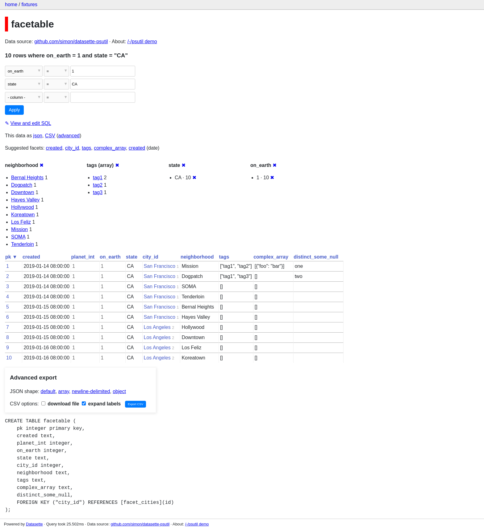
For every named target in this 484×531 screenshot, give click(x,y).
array (63, 391)
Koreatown (23, 214)
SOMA (18, 236)
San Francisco (159, 266)
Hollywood (22, 207)
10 (9, 357)
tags (86, 148)
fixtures (29, 4)
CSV (50, 135)
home (11, 4)
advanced (69, 135)
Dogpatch (21, 185)
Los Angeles (157, 327)
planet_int (83, 256)
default (48, 391)
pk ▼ (11, 256)
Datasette (34, 524)
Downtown (22, 192)
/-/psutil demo (142, 41)
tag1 (97, 177)
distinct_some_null (316, 256)
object (119, 391)
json (37, 135)
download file (60, 403)
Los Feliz (21, 222)
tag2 (97, 185)
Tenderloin (22, 244)
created (54, 148)
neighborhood (197, 256)
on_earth (110, 256)
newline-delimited (91, 391)
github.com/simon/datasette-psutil (71, 41)
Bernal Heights (27, 177)
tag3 (97, 192)
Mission (19, 229)
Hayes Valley (25, 199)
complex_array (110, 148)
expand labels (101, 403)
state (131, 256)
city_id (72, 148)
